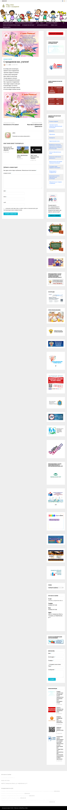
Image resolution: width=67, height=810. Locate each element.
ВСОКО (41, 22)
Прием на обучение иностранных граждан (11, 25)
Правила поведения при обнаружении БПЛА (59, 710)
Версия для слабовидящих (56, 33)
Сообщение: (51, 669)
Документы (51, 131)
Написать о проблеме (54, 215)
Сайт (5, 202)
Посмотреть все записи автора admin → (21, 136)
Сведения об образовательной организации (24, 22)
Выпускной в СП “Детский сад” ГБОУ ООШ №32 (9, 148)
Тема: (50, 666)
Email (5, 196)
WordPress (22, 808)
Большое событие (8, 59)
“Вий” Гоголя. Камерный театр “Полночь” (34, 157)
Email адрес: (51, 657)
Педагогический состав (54, 141)
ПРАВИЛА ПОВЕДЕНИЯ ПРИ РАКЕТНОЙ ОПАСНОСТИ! (15, 795)
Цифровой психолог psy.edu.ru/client (59, 729)
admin (10, 64)
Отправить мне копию (55, 664)
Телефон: (51, 660)
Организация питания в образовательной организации (54, 177)
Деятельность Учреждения (51, 22)
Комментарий (7, 173)
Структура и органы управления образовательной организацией (55, 126)
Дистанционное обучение (42, 25)
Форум (37, 22)
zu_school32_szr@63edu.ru (8, 777)
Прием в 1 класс (54, 25)
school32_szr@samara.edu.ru (55, 600)
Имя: (49, 653)
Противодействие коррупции (28, 25)
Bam (27, 808)
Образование (52, 134)
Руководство (52, 137)
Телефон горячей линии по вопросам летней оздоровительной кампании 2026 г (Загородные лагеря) (59, 697)
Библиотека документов (8, 22)
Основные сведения (53, 121)
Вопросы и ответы (6, 27)
